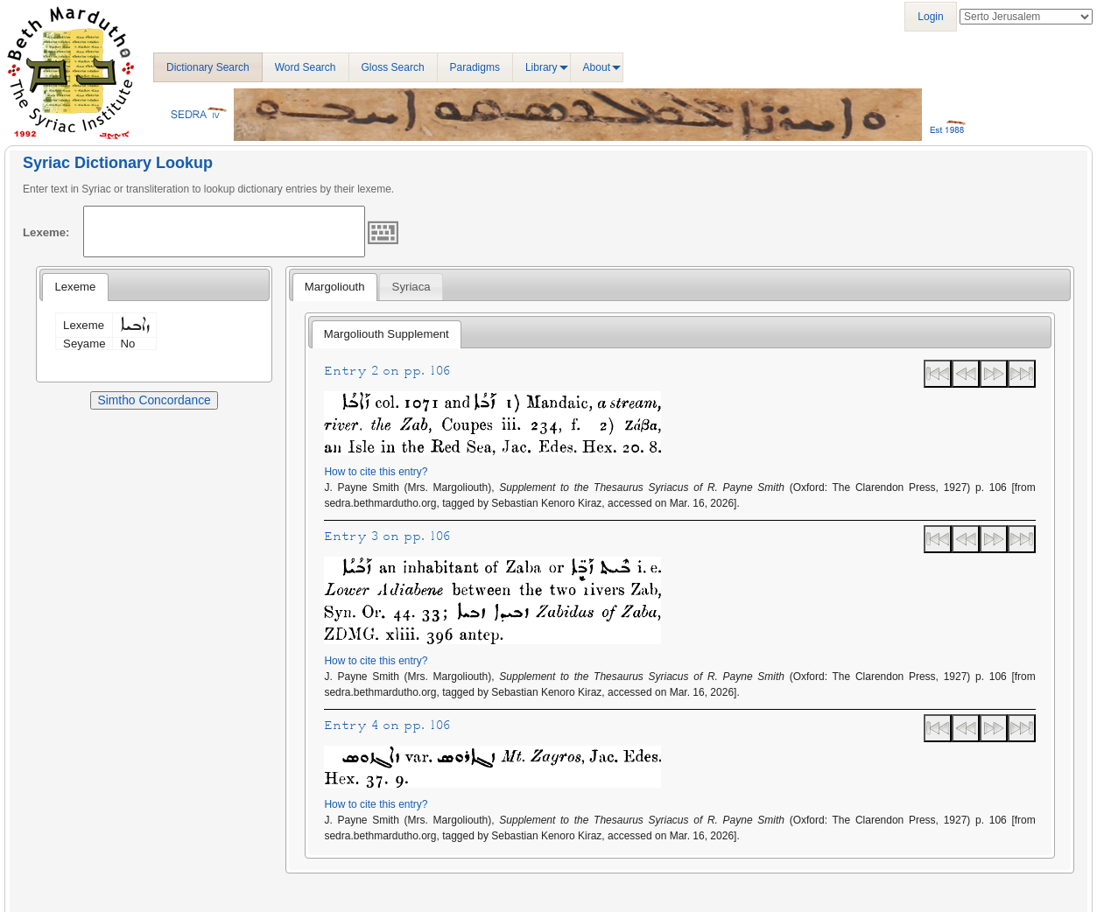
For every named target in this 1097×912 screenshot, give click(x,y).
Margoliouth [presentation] (335, 286)
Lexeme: (46, 232)
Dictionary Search (208, 67)
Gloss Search (393, 67)
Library (541, 67)
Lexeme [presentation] (74, 286)
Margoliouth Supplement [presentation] (386, 333)
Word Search (305, 67)
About (596, 67)
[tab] (75, 287)
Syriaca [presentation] (411, 286)
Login (930, 17)
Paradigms (475, 67)
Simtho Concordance (153, 400)
